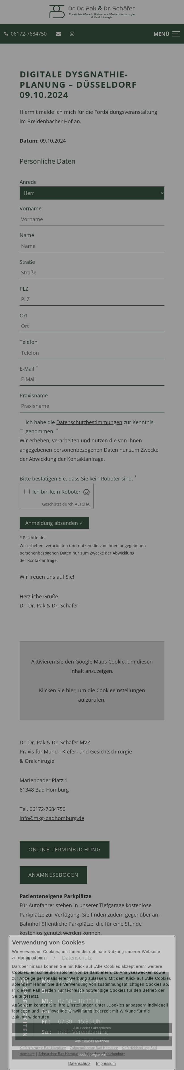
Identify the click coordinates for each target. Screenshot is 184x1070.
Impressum (106, 1063)
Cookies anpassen (92, 1055)
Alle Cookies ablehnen (92, 1041)
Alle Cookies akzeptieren (92, 1028)
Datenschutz (79, 1063)
